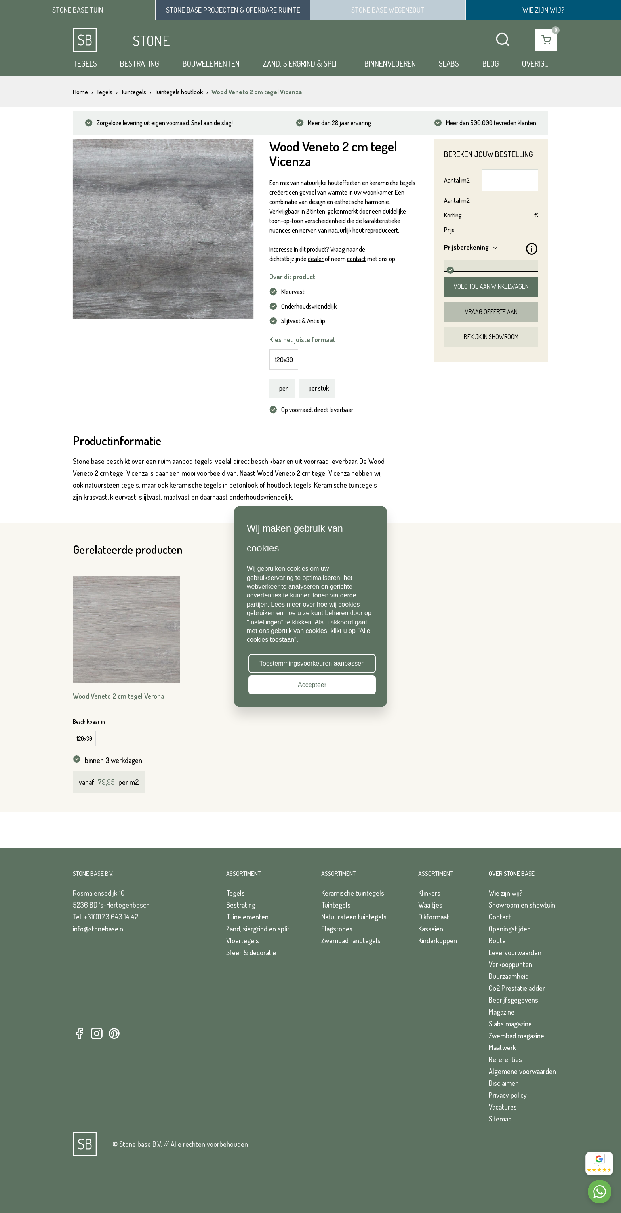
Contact (500, 916)
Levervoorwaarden (515, 952)
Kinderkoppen (437, 940)
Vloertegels (242, 940)
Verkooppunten (510, 964)
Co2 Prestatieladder (517, 988)
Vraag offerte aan (491, 312)
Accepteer (312, 684)
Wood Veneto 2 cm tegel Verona (118, 696)
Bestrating (139, 63)
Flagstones (336, 928)
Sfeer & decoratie (251, 952)
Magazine (501, 1011)
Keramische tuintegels (352, 893)
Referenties (505, 1059)
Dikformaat (433, 916)
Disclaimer (503, 1083)
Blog (490, 63)
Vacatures (503, 1106)
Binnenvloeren (390, 63)
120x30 (284, 359)
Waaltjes (430, 904)
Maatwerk (502, 1047)
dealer (316, 259)
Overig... (535, 63)
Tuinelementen (247, 916)
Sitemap (500, 1118)
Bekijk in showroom (491, 337)
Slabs (449, 63)
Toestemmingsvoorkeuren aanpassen (312, 663)
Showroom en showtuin (522, 904)
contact (356, 259)
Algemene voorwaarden (522, 1071)
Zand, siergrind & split (302, 63)
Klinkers (429, 893)
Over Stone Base (512, 873)
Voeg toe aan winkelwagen (491, 286)
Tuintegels (336, 904)
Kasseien (430, 928)
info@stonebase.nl (99, 928)
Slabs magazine (510, 1023)
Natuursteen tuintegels (354, 916)
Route (497, 940)
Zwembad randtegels (351, 940)
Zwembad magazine (516, 1035)
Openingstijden (510, 928)
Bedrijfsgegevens (513, 1000)
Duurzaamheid (509, 976)
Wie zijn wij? (505, 893)
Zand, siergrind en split (258, 928)
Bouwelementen (211, 63)
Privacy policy (508, 1095)
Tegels (85, 63)
